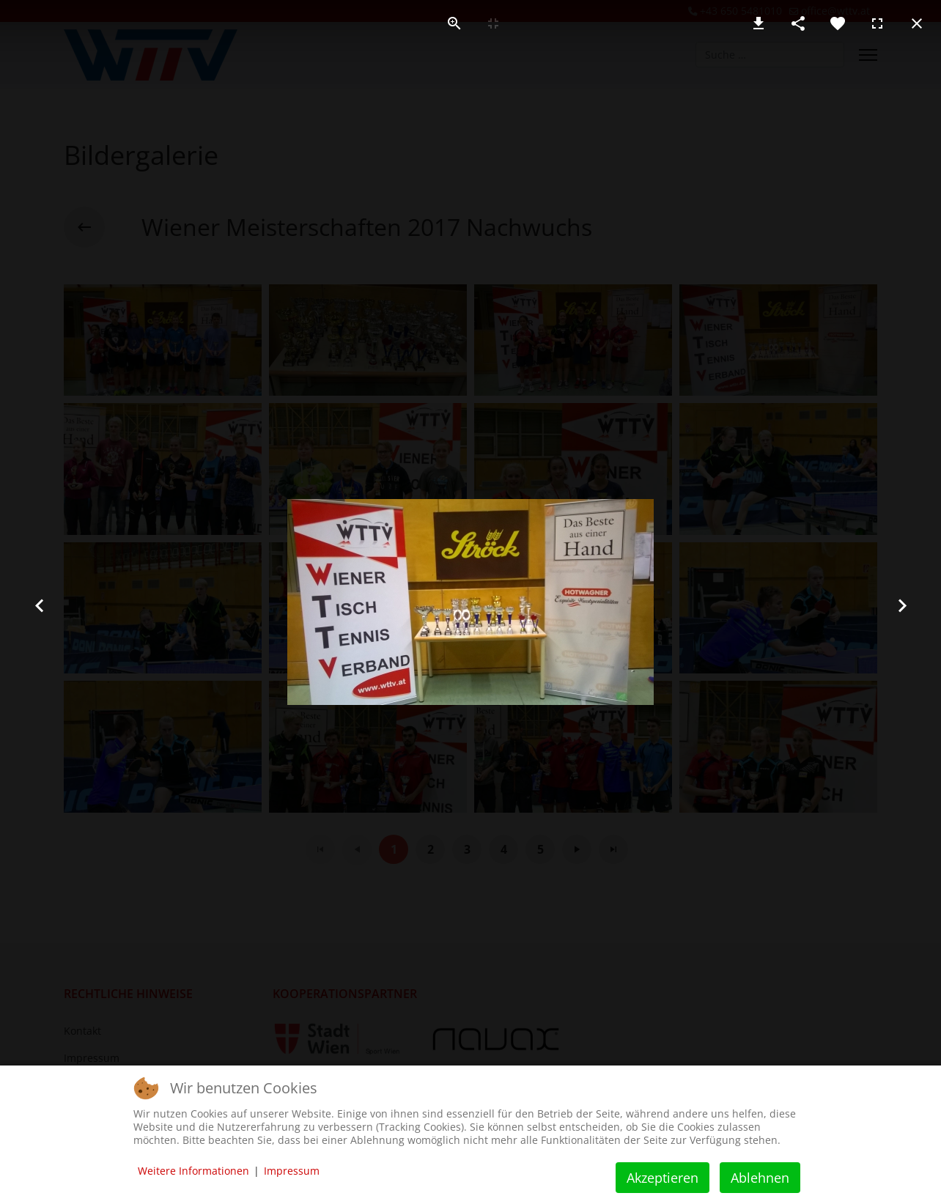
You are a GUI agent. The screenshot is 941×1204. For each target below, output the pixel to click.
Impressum (292, 1171)
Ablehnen (760, 1177)
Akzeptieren (662, 1177)
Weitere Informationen (193, 1171)
